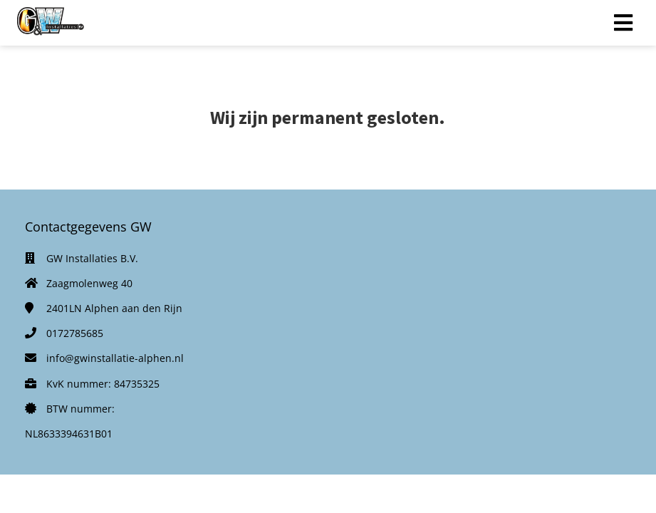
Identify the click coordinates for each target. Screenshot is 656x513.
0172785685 (74, 333)
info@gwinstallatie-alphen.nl (115, 358)
